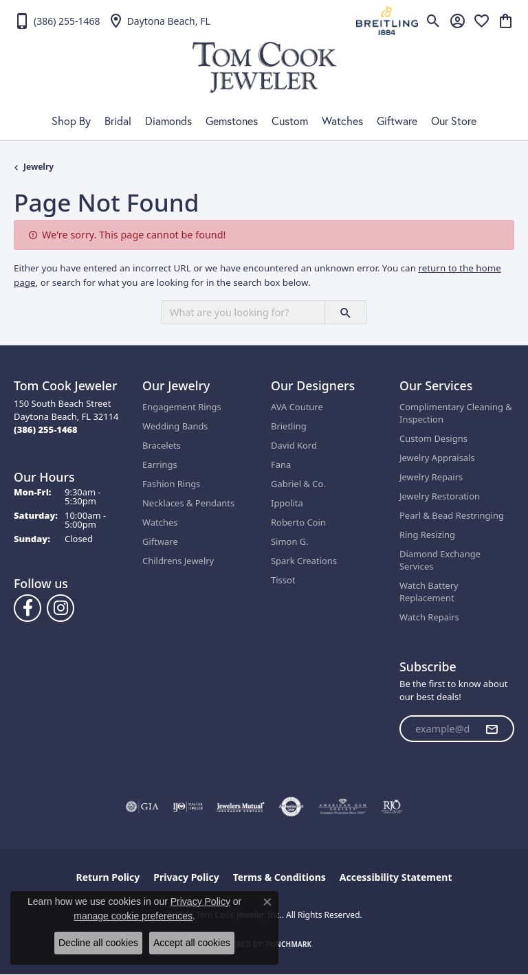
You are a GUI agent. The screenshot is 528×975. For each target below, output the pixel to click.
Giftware (397, 121)
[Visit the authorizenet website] (291, 806)
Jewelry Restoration (439, 496)
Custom (290, 121)
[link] (57, 20)
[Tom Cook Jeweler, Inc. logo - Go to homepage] (264, 67)
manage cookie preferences (133, 915)
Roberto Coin (298, 522)
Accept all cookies (191, 942)
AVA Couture (297, 407)
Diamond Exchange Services (440, 560)
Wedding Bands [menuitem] (175, 426)
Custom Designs (433, 438)
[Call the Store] (46, 429)
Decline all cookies (98, 942)
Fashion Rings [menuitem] (171, 484)
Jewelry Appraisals (437, 457)
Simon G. (290, 541)
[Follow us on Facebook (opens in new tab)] (27, 608)
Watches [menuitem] (159, 522)
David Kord (294, 445)
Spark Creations (304, 560)
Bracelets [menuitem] (161, 445)
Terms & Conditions (279, 877)
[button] (433, 20)
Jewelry (38, 166)
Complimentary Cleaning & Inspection (455, 413)
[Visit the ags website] (343, 806)
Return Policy (108, 877)
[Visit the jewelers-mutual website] (240, 806)
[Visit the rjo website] (392, 806)
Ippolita (287, 503)
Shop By (71, 121)
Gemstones (232, 121)
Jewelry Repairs (431, 477)
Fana (281, 464)
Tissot (283, 580)
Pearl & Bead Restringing (451, 515)
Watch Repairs (429, 617)
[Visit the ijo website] (188, 806)
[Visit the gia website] (142, 806)
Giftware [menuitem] (160, 541)
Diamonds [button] (168, 121)
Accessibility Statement (396, 877)
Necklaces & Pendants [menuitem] (188, 503)
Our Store (453, 121)
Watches (342, 121)
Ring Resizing (427, 534)
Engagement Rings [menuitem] (181, 407)
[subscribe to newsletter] (491, 729)
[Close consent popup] (267, 902)
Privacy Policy (186, 877)
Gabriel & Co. (298, 484)
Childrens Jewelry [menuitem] (178, 560)
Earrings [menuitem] (159, 464)
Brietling (289, 426)
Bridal (117, 121)
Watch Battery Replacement (429, 591)
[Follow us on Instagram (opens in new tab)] (60, 608)
